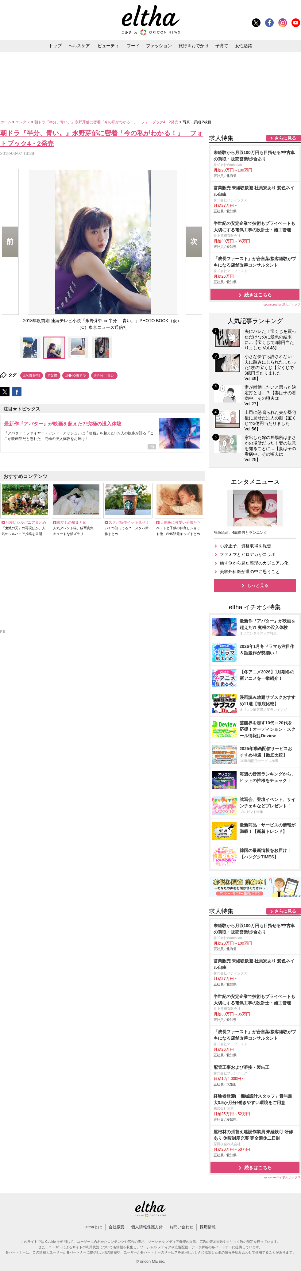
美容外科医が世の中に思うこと (250, 571)
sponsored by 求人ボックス (282, 304)
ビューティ (108, 45)
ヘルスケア (79, 45)
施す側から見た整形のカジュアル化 (254, 562)
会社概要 (117, 1227)
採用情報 (208, 1227)
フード (133, 45)
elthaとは (93, 1227)
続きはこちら (258, 294)
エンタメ (23, 122)
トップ (55, 45)
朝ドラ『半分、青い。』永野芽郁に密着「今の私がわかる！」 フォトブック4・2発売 (106, 122)
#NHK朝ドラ (75, 375)
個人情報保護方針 (147, 1227)
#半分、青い (104, 375)
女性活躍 (243, 45)
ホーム (6, 122)
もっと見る (257, 585)
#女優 (52, 375)
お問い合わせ (181, 1227)
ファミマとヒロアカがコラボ (248, 554)
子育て (221, 45)
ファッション (159, 45)
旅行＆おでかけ (194, 45)
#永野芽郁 (31, 375)
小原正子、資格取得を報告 (245, 545)
